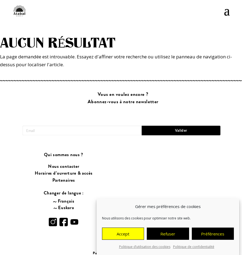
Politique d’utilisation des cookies (144, 247)
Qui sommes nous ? (63, 154)
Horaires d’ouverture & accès (64, 173)
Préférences (212, 234)
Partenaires (63, 180)
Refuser (167, 234)
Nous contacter (63, 166)
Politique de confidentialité (193, 247)
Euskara (66, 207)
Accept (123, 234)
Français (66, 201)
